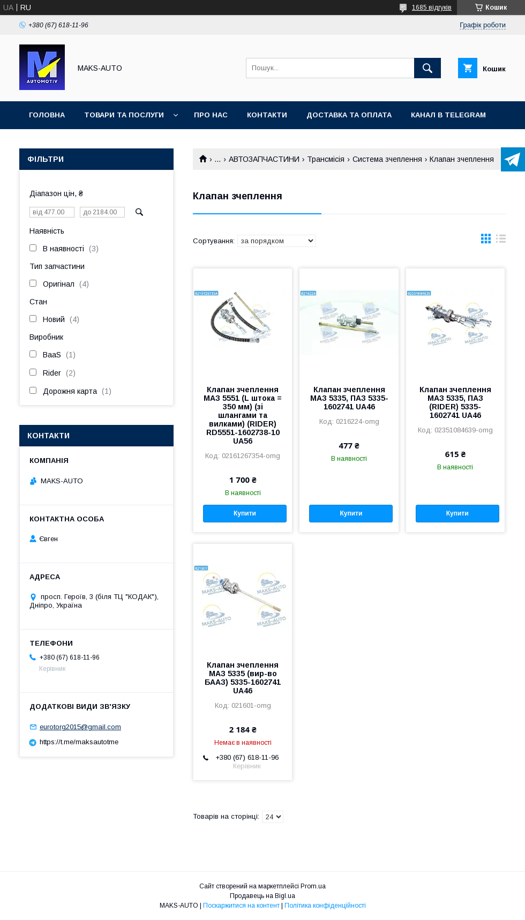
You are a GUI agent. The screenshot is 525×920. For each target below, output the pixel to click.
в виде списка (501, 241)
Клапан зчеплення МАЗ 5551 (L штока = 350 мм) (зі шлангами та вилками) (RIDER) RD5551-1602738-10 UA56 (243, 415)
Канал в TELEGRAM (448, 115)
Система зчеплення (387, 159)
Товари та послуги (124, 115)
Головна (47, 115)
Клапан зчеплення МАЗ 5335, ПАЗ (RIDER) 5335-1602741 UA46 (455, 402)
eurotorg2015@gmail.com (80, 727)
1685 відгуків (432, 7)
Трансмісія (325, 159)
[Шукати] (427, 68)
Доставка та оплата (349, 115)
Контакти (267, 115)
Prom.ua (313, 886)
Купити (245, 513)
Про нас (211, 115)
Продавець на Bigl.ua (262, 896)
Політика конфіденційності (325, 905)
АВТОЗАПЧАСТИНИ (264, 159)
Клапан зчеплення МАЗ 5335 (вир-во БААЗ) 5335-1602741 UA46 (243, 678)
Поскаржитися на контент (241, 905)
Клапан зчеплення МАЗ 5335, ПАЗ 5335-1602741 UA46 (349, 398)
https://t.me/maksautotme (79, 742)
